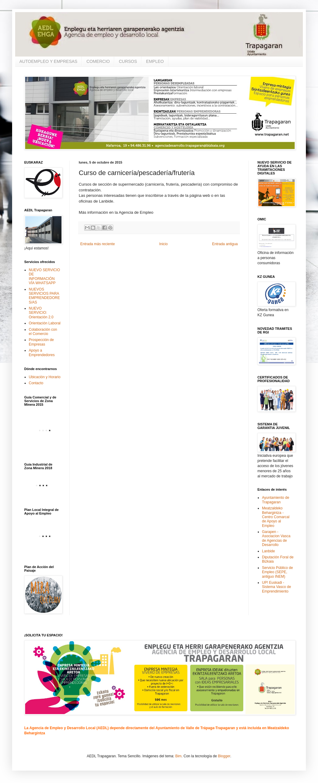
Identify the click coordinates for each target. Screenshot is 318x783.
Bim (178, 756)
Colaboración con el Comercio (43, 331)
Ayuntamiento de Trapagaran (275, 499)
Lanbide (268, 551)
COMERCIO (98, 61)
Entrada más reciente (97, 244)
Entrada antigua (225, 244)
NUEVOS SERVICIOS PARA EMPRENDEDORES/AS (44, 295)
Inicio (163, 244)
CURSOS (128, 61)
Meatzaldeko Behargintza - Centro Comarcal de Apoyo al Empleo (276, 517)
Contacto (36, 383)
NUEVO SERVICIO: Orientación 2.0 (41, 312)
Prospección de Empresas (41, 342)
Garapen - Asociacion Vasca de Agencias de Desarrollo (276, 538)
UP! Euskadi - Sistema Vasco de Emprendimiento (276, 586)
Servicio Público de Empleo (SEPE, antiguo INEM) (277, 572)
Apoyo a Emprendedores (42, 352)
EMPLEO (155, 61)
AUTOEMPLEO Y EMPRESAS (48, 61)
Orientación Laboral (45, 323)
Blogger (224, 756)
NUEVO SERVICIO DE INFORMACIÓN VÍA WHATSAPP (44, 276)
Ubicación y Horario (45, 377)
